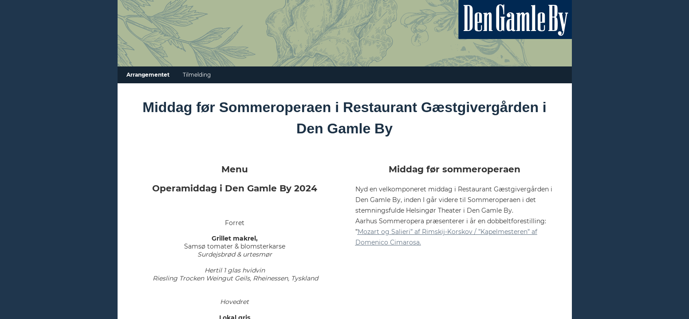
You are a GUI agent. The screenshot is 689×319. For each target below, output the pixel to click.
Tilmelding (197, 74)
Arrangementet (147, 74)
